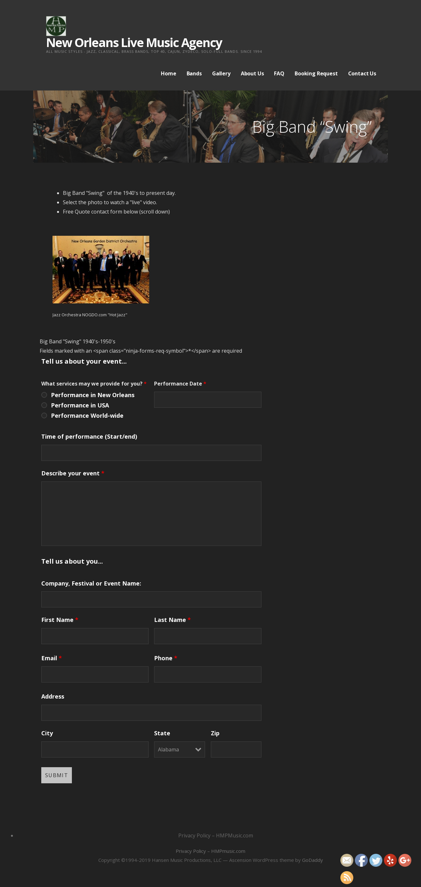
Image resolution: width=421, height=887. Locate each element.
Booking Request (316, 73)
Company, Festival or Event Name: (91, 583)
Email (51, 658)
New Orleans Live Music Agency (134, 42)
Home (168, 73)
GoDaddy (312, 860)
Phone (165, 658)
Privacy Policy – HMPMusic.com (215, 835)
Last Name (172, 620)
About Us (252, 73)
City (47, 733)
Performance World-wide (87, 415)
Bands (194, 73)
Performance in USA (80, 405)
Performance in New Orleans (92, 395)
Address (52, 696)
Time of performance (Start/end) (89, 436)
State (162, 733)
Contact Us (362, 73)
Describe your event (72, 473)
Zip (215, 733)
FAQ (279, 73)
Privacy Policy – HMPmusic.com (210, 851)
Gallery (221, 73)
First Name (59, 620)
